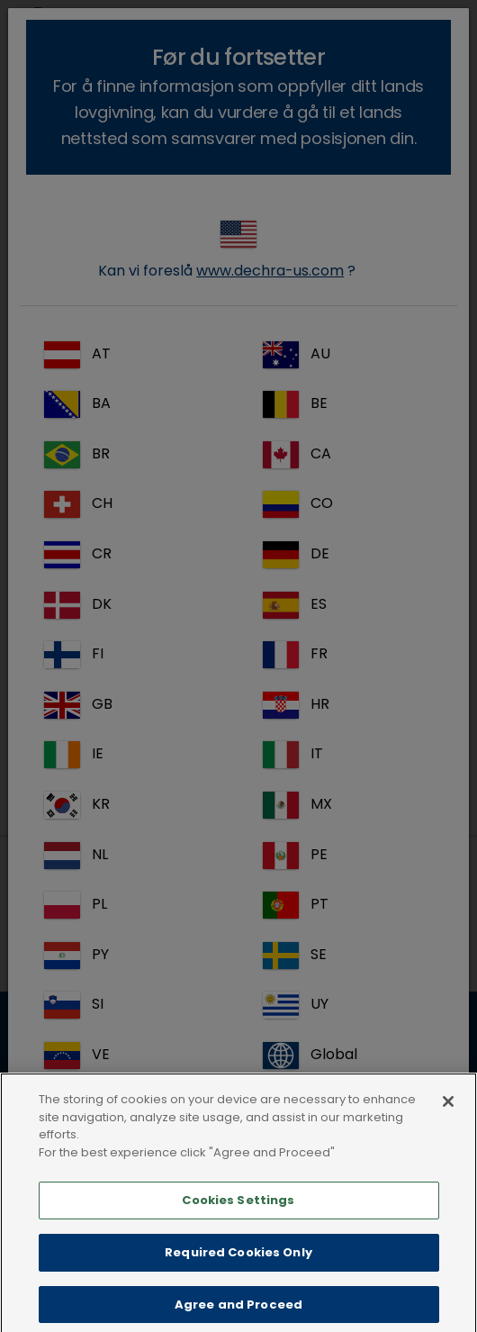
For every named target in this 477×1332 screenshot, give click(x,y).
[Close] (448, 1117)
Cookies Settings (238, 1215)
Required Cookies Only (238, 1267)
